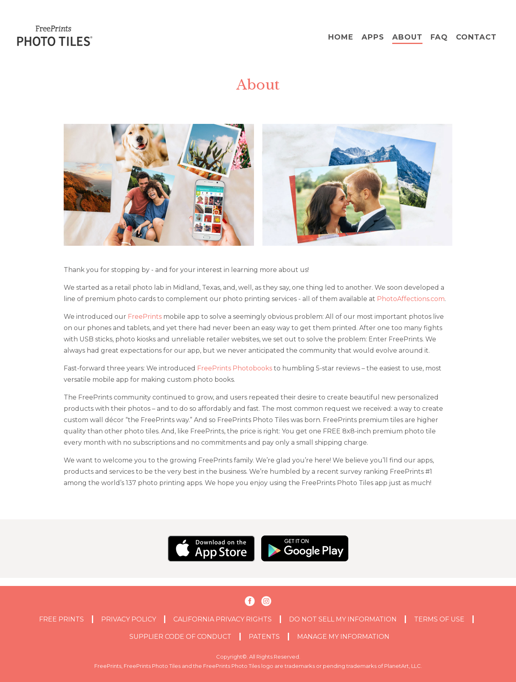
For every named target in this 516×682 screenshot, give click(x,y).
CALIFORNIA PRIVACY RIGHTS (222, 619)
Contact (476, 37)
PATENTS (264, 636)
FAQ (439, 37)
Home (341, 37)
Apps (373, 37)
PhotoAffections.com (411, 299)
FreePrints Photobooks (234, 368)
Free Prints (61, 619)
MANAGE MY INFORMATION (343, 636)
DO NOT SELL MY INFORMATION (343, 619)
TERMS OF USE (439, 619)
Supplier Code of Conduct (180, 636)
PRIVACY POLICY (128, 619)
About (407, 37)
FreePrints (145, 316)
